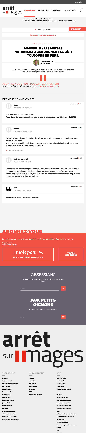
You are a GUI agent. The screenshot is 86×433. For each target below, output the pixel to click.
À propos (59, 392)
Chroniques (70, 10)
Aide (58, 411)
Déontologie (6, 394)
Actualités (43, 10)
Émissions (56, 10)
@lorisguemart (45, 63)
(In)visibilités (6, 403)
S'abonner (76, 29)
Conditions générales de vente (66, 425)
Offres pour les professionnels (66, 414)
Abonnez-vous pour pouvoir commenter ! (30, 84)
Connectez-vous (48, 86)
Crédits (59, 427)
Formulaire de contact (64, 403)
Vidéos (31, 392)
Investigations (6, 389)
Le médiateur (61, 383)
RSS (58, 430)
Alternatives (6, 397)
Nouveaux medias (8, 400)
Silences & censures (8, 414)
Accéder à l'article (43, 30)
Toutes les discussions (64, 405)
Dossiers (32, 389)
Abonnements (61, 378)
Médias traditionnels (8, 411)
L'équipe (59, 394)
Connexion (78, 2)
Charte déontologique (64, 400)
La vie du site (61, 381)
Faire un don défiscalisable (65, 416)
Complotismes (7, 405)
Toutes (31, 378)
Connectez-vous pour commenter (43, 35)
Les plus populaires (35, 394)
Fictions (4, 378)
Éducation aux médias (64, 389)
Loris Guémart (47, 62)
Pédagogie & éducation (9, 416)
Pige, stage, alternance (64, 408)
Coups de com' (7, 381)
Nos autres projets (62, 397)
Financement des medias (10, 419)
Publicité (5, 408)
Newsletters (60, 419)
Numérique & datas (8, 392)
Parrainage (60, 386)
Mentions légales (62, 422)
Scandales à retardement (10, 383)
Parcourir (29, 10)
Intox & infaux (6, 386)
